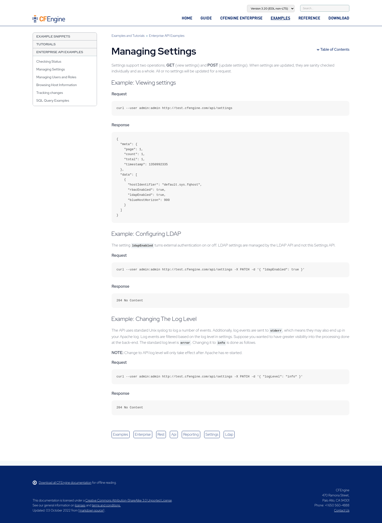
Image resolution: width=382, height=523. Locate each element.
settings (212, 434)
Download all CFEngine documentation (62, 483)
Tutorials (46, 44)
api (173, 434)
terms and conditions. (106, 505)
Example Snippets (53, 36)
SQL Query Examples (52, 100)
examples (120, 434)
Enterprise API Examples (59, 52)
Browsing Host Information (56, 85)
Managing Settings (50, 69)
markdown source (91, 510)
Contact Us (341, 510)
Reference (309, 17)
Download (338, 17)
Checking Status (48, 61)
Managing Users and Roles (56, 77)
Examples (280, 17)
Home (187, 17)
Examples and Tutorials (128, 35)
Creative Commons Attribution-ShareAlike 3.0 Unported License (128, 500)
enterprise (143, 434)
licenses (80, 505)
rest (161, 434)
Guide (206, 17)
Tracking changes (49, 92)
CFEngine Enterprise (241, 17)
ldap (229, 434)
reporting (191, 434)
